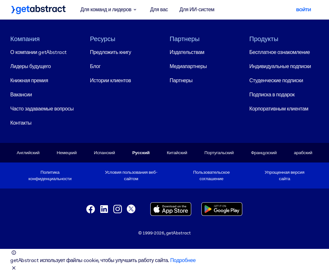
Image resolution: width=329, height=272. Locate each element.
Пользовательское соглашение (211, 175)
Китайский (177, 152)
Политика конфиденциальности (50, 175)
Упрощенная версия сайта (285, 175)
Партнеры (181, 80)
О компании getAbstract (38, 52)
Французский (264, 152)
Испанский (104, 152)
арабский (303, 152)
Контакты (20, 123)
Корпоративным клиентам (278, 109)
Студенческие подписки (276, 80)
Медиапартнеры (188, 66)
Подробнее (183, 260)
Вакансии (21, 95)
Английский (28, 152)
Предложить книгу (110, 52)
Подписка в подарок (272, 95)
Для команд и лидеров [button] (109, 9)
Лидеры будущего (30, 66)
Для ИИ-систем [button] (197, 9)
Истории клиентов (110, 80)
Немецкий (67, 152)
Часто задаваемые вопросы (42, 109)
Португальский (219, 152)
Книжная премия (29, 80)
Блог (95, 66)
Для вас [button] (159, 9)
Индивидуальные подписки (280, 66)
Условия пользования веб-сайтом (131, 175)
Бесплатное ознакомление (279, 52)
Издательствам (187, 52)
